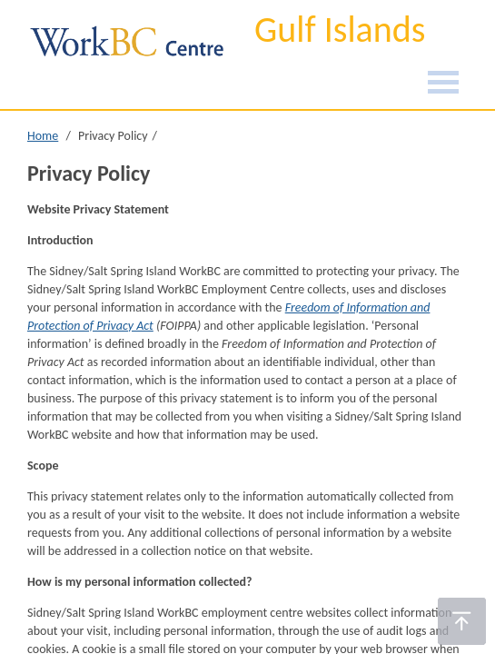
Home (42, 136)
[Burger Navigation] (443, 85)
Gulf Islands (339, 29)
